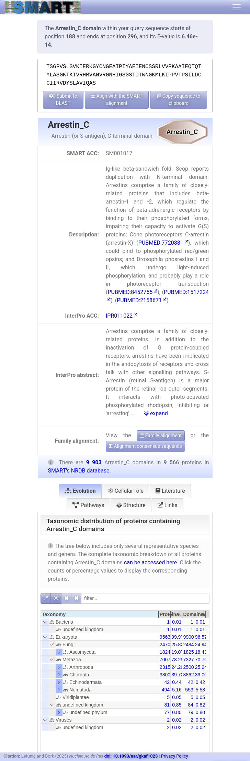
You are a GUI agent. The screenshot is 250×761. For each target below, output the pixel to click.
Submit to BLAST (63, 99)
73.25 (177, 659)
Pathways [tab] (88, 505)
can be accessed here (150, 562)
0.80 (176, 712)
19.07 (177, 652)
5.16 (176, 689)
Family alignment (161, 435)
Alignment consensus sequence (145, 446)
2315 (165, 667)
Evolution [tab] (80, 491)
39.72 (177, 674)
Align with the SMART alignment (117, 99)
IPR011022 (121, 315)
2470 (165, 644)
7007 (165, 659)
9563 (165, 637)
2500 (188, 667)
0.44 (176, 682)
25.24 (201, 667)
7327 (188, 659)
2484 (188, 644)
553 (189, 689)
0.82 (200, 705)
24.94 (201, 644)
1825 (188, 652)
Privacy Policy (174, 756)
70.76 (201, 659)
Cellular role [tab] (126, 491)
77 (167, 712)
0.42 (200, 682)
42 (167, 682)
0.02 (176, 720)
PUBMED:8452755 (132, 292)
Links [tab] (168, 505)
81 (167, 705)
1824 (165, 652)
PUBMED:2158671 (142, 300)
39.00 (201, 674)
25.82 (177, 644)
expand (156, 413)
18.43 (201, 652)
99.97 (177, 637)
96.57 (201, 637)
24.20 (177, 667)
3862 (188, 674)
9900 (188, 637)
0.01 (176, 622)
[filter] (145, 598)
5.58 (200, 689)
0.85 (176, 705)
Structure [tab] (131, 505)
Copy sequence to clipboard (179, 99)
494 (166, 689)
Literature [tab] (170, 491)
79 (190, 712)
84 (190, 705)
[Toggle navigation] (236, 7)
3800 (165, 674)
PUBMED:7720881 (163, 243)
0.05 (176, 697)
